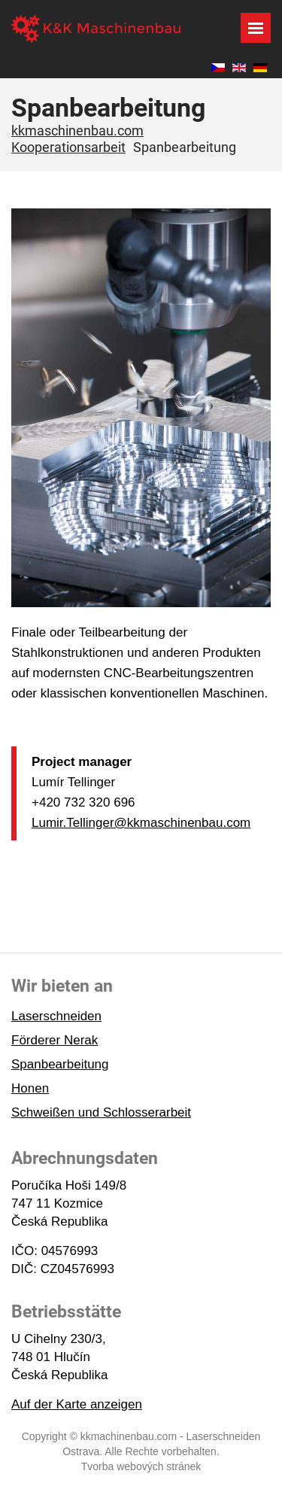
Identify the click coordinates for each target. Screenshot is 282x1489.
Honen (30, 1088)
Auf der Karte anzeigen (76, 1404)
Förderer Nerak (54, 1040)
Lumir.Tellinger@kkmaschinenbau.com (141, 823)
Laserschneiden (56, 1016)
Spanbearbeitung (60, 1064)
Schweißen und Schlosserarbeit (101, 1112)
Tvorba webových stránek (141, 1466)
